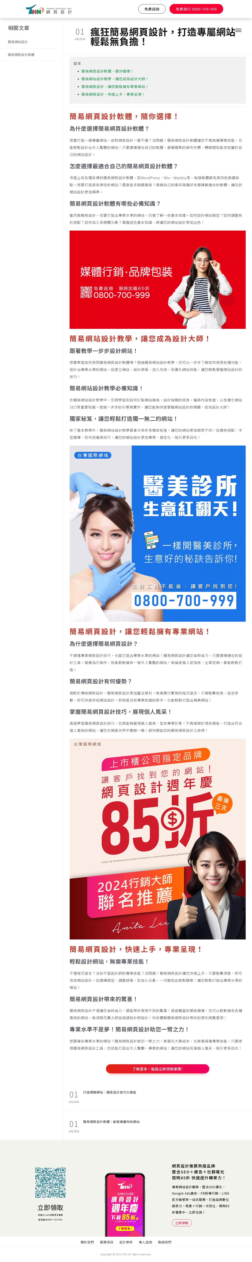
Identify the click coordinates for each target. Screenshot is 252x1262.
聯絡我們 (165, 1242)
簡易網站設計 (18, 41)
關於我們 (87, 1242)
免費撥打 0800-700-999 (196, 8)
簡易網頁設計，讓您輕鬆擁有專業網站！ (115, 86)
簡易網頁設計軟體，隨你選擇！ (107, 71)
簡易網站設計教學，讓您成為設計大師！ (115, 78)
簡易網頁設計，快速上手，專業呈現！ (113, 94)
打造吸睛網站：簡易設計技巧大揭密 (109, 1092)
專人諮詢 (145, 1242)
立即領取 (50, 1207)
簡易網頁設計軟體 (21, 54)
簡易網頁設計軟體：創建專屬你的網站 (111, 1121)
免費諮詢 (152, 8)
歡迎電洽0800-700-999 (50, 1219)
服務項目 (106, 1242)
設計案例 (126, 1242)
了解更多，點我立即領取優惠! (157, 1068)
